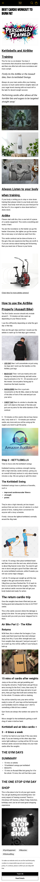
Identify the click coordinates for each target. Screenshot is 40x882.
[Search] (32, 3)
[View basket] (36, 3)
